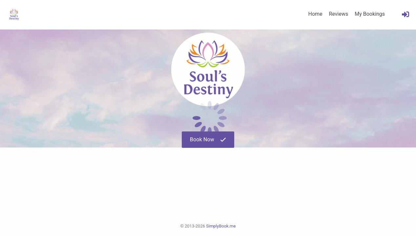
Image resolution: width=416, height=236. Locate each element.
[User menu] (405, 14)
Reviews (338, 14)
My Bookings (370, 14)
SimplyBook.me (221, 226)
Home (315, 14)
